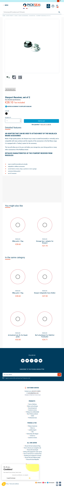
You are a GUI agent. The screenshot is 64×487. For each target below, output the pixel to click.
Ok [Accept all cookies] (29, 478)
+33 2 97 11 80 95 (46, 124)
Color (7, 111)
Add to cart (41, 121)
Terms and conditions (14, 483)
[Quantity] (13, 121)
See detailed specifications (12, 99)
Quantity (8, 117)
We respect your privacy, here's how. (12, 472)
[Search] (32, 12)
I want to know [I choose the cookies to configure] (11, 478)
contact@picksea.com (33, 393)
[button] (4, 484)
